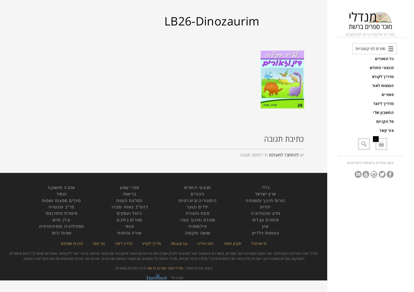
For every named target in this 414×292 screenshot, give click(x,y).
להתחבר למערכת (284, 155)
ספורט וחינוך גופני (197, 220)
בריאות (129, 194)
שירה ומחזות (129, 233)
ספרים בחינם (129, 220)
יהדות (265, 207)
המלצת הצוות (129, 200)
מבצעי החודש (382, 67)
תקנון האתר (232, 243)
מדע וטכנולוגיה (265, 213)
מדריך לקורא (383, 76)
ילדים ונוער (197, 207)
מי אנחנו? (258, 243)
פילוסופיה (197, 226)
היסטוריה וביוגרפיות (198, 200)
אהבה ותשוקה (61, 187)
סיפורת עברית (265, 220)
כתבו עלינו (205, 243)
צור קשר (386, 130)
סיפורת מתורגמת (62, 213)
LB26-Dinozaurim (211, 21)
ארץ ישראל (265, 194)
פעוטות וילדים (265, 233)
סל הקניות (385, 121)
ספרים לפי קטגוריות (370, 48)
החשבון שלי (383, 112)
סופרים (388, 94)
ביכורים (197, 194)
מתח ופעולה (197, 213)
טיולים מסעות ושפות (61, 200)
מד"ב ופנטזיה (62, 207)
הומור (61, 194)
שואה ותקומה (197, 233)
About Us (179, 243)
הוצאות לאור (383, 85)
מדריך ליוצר (383, 103)
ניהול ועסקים (129, 213)
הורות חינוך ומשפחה (265, 200)
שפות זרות (62, 233)
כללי (266, 187)
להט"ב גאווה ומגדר (129, 207)
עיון (265, 226)
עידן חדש (62, 220)
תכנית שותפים (72, 243)
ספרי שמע (129, 187)
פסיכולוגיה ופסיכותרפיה (61, 226)
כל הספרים (384, 58)
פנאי (129, 226)
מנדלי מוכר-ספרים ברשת (165, 268)
